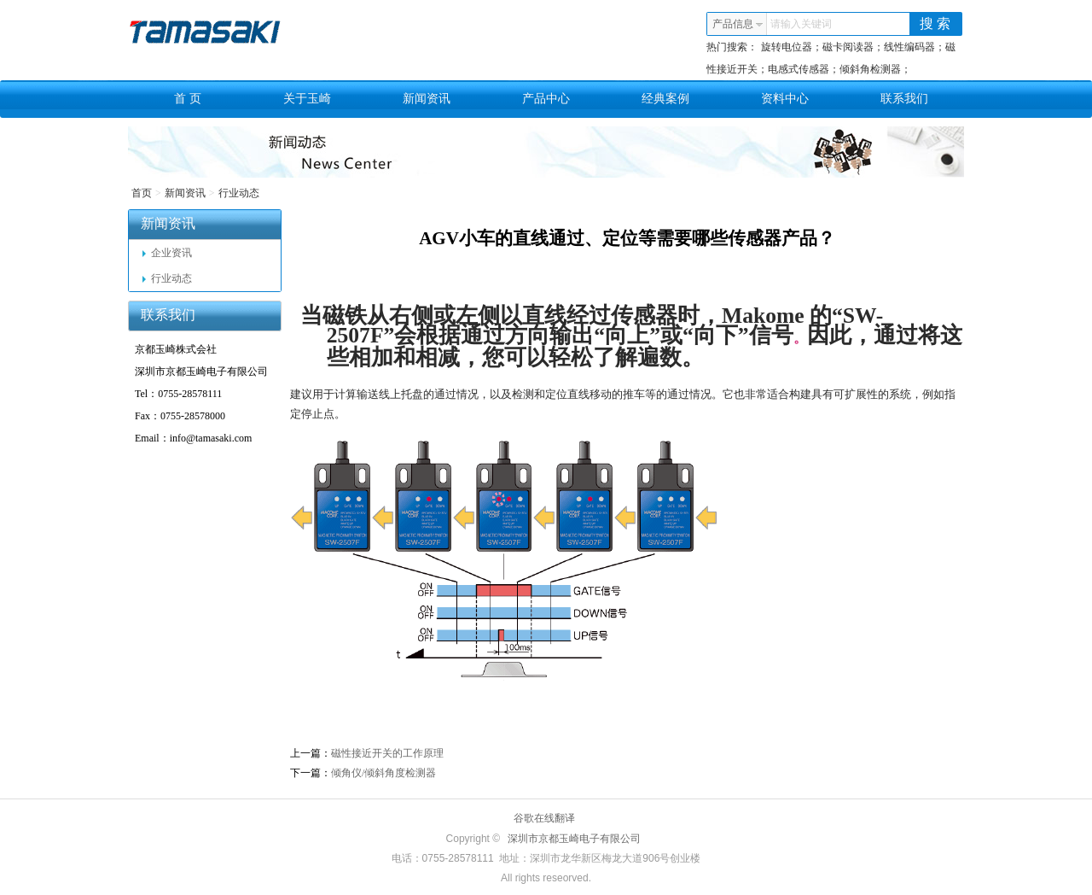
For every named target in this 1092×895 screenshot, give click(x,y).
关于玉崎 (307, 98)
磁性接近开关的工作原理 (387, 753)
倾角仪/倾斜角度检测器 (383, 773)
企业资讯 (167, 253)
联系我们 (904, 98)
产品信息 (738, 24)
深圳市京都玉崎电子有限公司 (574, 839)
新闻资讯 (426, 98)
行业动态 (238, 193)
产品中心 (546, 98)
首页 (141, 193)
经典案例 (665, 98)
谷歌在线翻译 (544, 818)
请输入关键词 (801, 24)
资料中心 (785, 98)
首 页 (187, 98)
